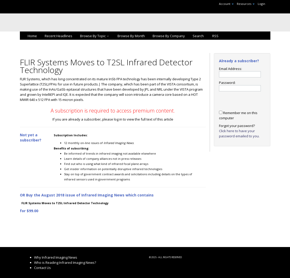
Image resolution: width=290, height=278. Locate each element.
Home (32, 36)
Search (198, 36)
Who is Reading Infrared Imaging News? (65, 262)
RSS (214, 36)
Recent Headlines (58, 36)
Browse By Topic (95, 36)
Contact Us (42, 267)
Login (261, 4)
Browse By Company (169, 36)
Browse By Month (131, 36)
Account (226, 4)
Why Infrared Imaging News (55, 257)
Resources (246, 4)
